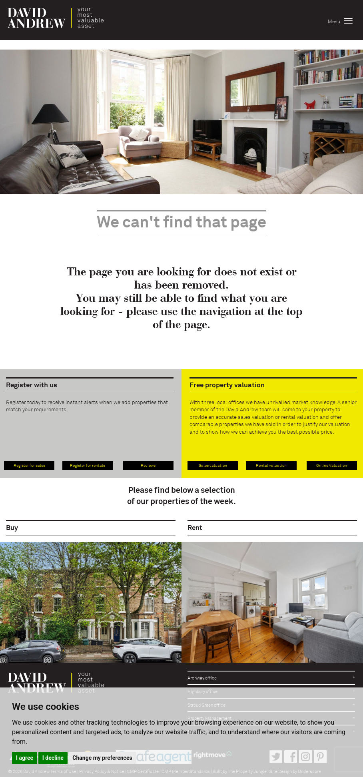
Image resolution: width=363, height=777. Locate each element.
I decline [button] (53, 758)
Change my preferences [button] (102, 758)
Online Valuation (331, 466)
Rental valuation (271, 466)
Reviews (148, 466)
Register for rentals (87, 466)
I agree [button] (24, 758)
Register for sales (29, 466)
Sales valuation (213, 466)
